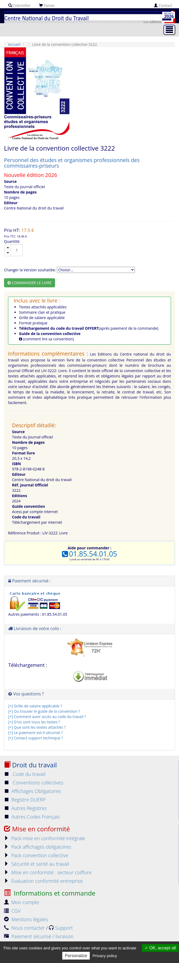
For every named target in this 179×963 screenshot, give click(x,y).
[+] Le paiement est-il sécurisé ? (35, 732)
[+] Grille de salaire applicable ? (35, 705)
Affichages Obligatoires (32, 791)
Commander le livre (29, 282)
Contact (163, 5)
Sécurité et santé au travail (36, 864)
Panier (47, 5)
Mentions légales (26, 919)
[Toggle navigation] (169, 30)
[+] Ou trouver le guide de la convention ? (44, 711)
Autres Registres (25, 808)
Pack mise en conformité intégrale (44, 838)
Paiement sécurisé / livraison (38, 936)
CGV (12, 911)
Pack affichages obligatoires (37, 847)
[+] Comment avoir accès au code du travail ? (47, 716)
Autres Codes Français (32, 816)
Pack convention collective (36, 855)
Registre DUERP (25, 799)
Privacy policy (105, 955)
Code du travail (24, 774)
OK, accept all (160, 948)
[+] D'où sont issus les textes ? (34, 721)
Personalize (76, 955)
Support (61, 928)
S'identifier (19, 5)
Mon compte (21, 902)
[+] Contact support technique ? (35, 737)
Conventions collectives (33, 782)
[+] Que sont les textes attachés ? (36, 727)
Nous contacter (25, 928)
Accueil (14, 44)
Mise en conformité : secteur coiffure (47, 872)
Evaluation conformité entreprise (43, 881)
